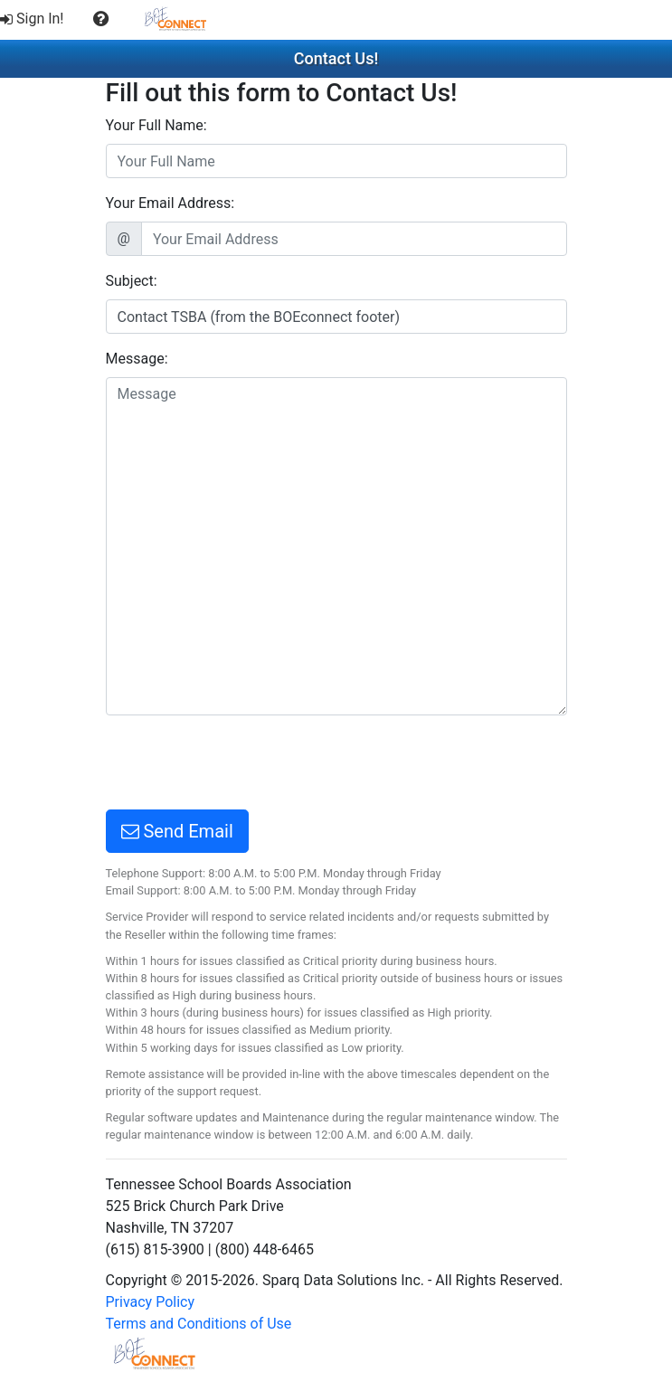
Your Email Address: (170, 203)
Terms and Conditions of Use (199, 1323)
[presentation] (243, 765)
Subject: (131, 280)
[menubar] (112, 19)
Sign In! (32, 18)
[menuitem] (34, 19)
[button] (101, 19)
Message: (137, 358)
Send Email (177, 831)
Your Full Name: (156, 125)
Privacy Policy (150, 1302)
